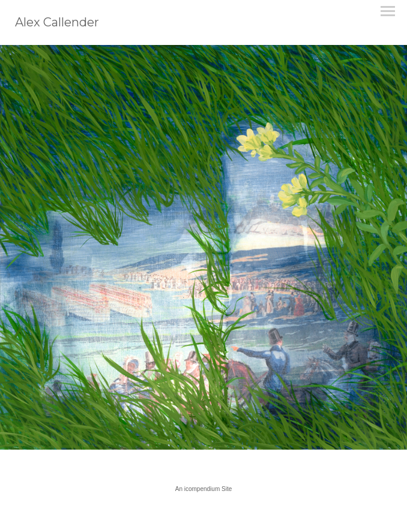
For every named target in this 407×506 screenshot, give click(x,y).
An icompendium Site (203, 489)
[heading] (57, 24)
